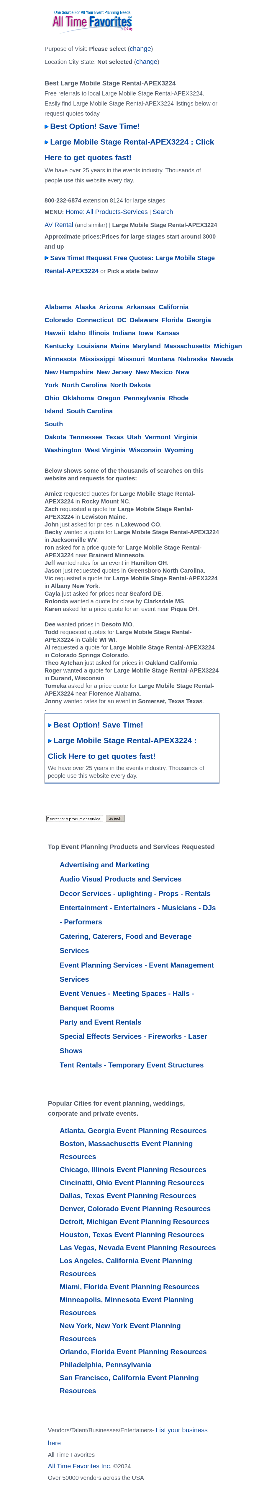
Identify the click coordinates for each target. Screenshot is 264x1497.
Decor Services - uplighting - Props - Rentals (135, 893)
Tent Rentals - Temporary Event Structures (132, 1065)
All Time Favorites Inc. (79, 1466)
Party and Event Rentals (100, 1022)
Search (163, 212)
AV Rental (59, 225)
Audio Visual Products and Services (121, 879)
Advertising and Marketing (104, 865)
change (140, 48)
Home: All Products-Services (106, 212)
